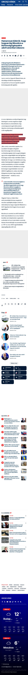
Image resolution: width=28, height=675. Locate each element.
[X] (20, 368)
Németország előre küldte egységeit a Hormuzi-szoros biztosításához (11, 478)
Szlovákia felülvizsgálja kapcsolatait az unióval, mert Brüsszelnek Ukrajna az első (12, 433)
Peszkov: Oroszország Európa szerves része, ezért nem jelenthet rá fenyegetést (17, 550)
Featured (22, 584)
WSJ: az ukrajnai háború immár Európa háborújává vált (11, 458)
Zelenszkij (16, 588)
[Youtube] (7, 373)
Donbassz (8, 590)
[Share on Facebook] (4, 55)
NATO (7, 298)
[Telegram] (20, 377)
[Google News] (10, 602)
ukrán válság (16, 584)
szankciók (4, 588)
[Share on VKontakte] (10, 55)
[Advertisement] (14, 21)
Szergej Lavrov (13, 298)
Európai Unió (10, 588)
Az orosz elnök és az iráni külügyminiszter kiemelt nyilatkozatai (16, 526)
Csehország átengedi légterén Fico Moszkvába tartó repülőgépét (17, 326)
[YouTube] (7, 602)
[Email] (15, 55)
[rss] (7, 382)
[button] (17, 1)
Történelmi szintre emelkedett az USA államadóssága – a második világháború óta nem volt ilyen (13, 276)
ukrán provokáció (21, 590)
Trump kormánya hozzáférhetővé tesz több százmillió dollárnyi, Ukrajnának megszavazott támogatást (13, 282)
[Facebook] (7, 368)
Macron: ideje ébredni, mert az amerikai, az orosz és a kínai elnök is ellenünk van (11, 427)
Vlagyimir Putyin (13, 586)
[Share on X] (7, 55)
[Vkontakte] (7, 377)
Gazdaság (20, 586)
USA (18, 298)
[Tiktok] (20, 373)
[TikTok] (13, 602)
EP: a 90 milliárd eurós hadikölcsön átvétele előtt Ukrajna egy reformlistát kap (12, 452)
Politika (3, 38)
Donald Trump (23, 588)
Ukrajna (3, 586)
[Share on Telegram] (13, 55)
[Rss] (21, 602)
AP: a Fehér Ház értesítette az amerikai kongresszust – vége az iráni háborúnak (18, 317)
